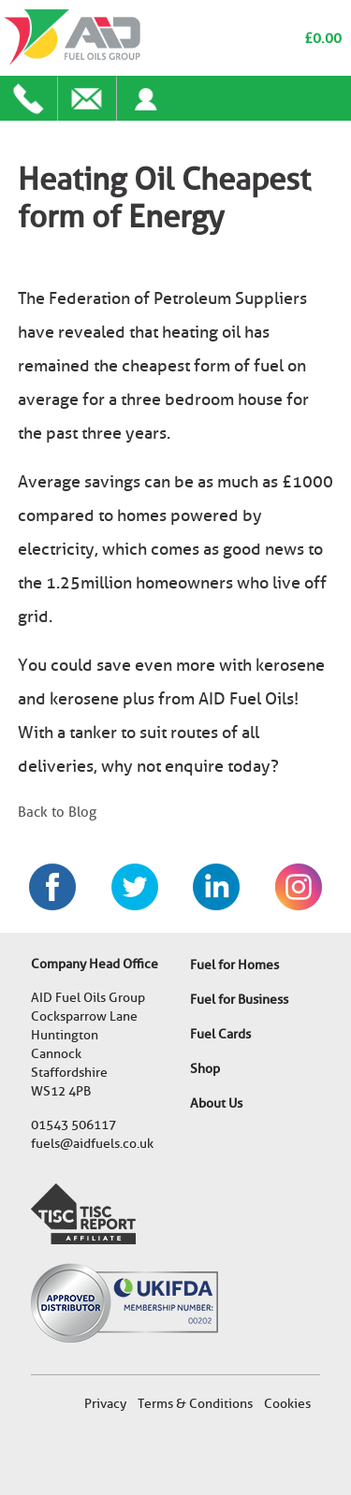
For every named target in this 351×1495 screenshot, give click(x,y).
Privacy (105, 1404)
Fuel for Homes (234, 965)
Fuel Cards (220, 1034)
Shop (205, 1069)
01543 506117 (73, 1125)
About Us (216, 1103)
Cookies (287, 1404)
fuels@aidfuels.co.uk (92, 1144)
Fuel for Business (239, 1000)
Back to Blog (57, 812)
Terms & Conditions (195, 1404)
